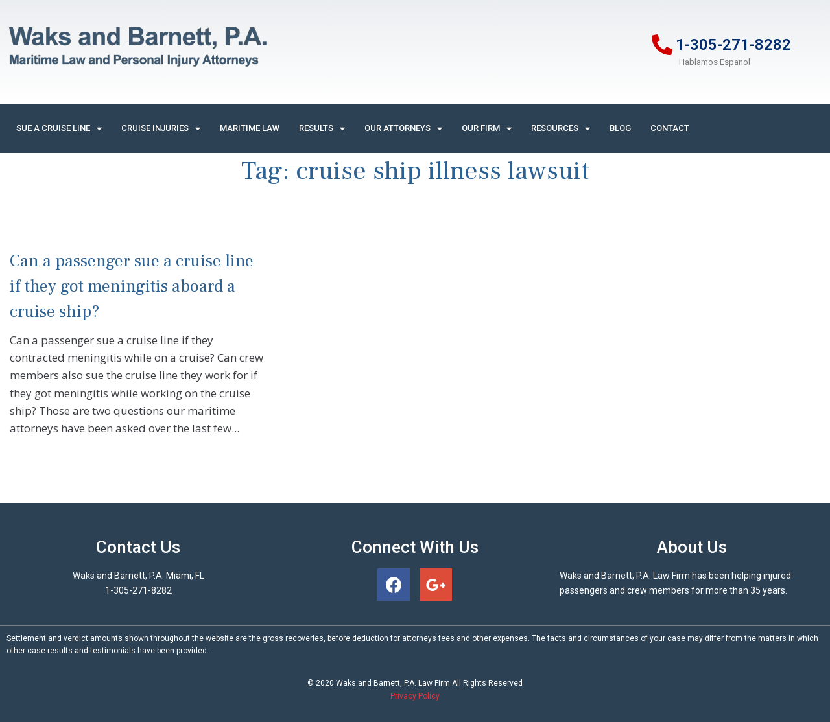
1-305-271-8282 (733, 45)
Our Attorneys (403, 128)
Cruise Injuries (160, 128)
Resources (560, 128)
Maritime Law (249, 128)
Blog (620, 128)
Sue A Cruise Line (59, 128)
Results (322, 128)
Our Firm (487, 128)
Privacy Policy (415, 696)
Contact (669, 128)
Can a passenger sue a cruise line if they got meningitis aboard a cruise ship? (132, 286)
